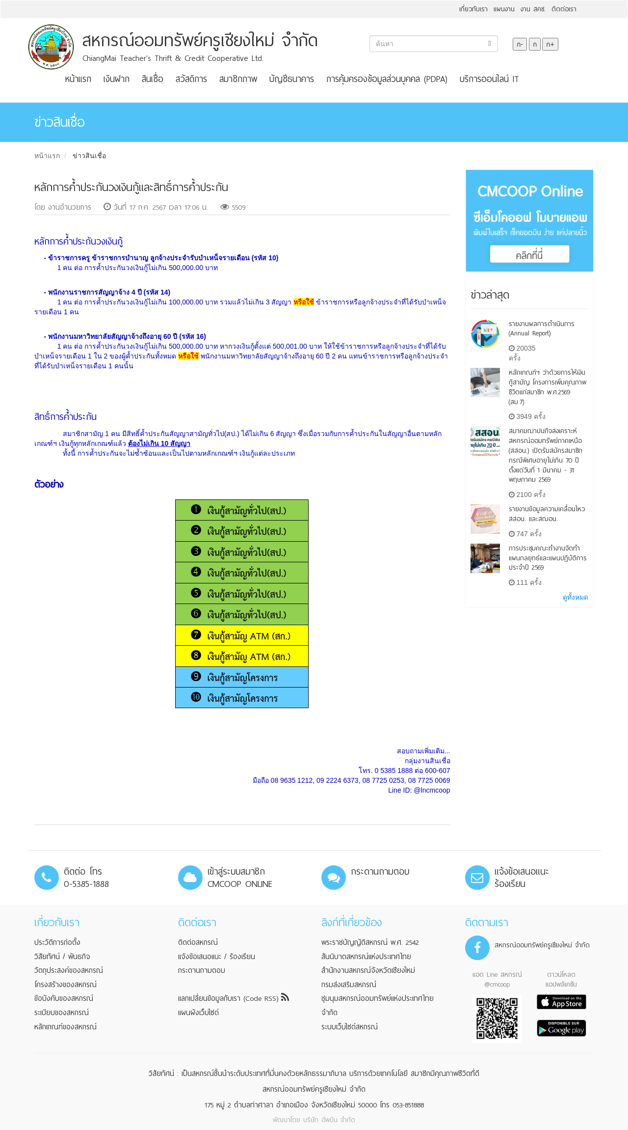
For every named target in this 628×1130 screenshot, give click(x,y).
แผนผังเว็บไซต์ (198, 1012)
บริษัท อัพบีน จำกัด (329, 1120)
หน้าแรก (78, 79)
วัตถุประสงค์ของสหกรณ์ (68, 970)
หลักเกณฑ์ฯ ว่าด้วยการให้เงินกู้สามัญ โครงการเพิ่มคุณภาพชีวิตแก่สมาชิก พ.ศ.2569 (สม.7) (547, 387)
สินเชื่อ (152, 79)
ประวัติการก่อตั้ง (57, 942)
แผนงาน (504, 9)
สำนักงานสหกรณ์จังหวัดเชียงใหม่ (368, 970)
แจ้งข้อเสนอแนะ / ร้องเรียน (216, 956)
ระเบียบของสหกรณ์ (61, 1012)
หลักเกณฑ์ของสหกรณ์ (65, 1026)
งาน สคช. (533, 9)
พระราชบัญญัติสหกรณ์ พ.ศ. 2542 (370, 942)
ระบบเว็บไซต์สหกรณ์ (349, 1026)
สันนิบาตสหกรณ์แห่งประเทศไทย (366, 956)
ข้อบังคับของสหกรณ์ (63, 998)
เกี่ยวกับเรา (473, 9)
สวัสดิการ (191, 79)
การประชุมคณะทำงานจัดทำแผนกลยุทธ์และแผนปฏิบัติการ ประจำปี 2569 (548, 558)
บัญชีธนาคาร (291, 79)
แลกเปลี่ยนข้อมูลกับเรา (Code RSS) (233, 998)
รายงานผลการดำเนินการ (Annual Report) (542, 328)
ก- (520, 44)
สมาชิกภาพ (238, 79)
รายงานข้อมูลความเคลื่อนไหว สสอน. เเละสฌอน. (547, 513)
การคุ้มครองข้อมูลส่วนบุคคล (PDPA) (386, 79)
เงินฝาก (117, 79)
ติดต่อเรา (563, 9)
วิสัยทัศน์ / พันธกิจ (62, 956)
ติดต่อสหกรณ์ (198, 942)
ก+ (550, 44)
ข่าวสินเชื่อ (89, 156)
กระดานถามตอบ (201, 970)
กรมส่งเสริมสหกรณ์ (348, 984)
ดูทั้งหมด (575, 597)
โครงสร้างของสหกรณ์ (65, 984)
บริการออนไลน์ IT (489, 79)
